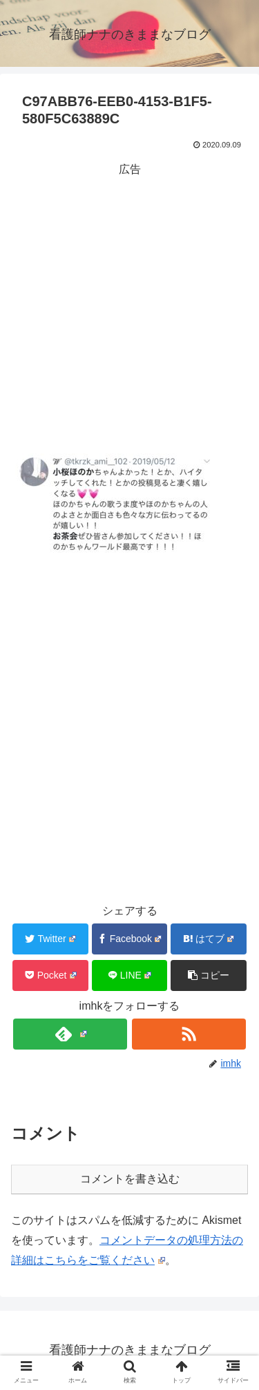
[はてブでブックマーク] (209, 938)
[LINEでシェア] (130, 975)
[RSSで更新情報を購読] (189, 1034)
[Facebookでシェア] (130, 938)
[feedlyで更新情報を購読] (70, 1034)
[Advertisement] (129, 309)
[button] (209, 975)
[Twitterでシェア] (50, 938)
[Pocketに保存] (50, 975)
